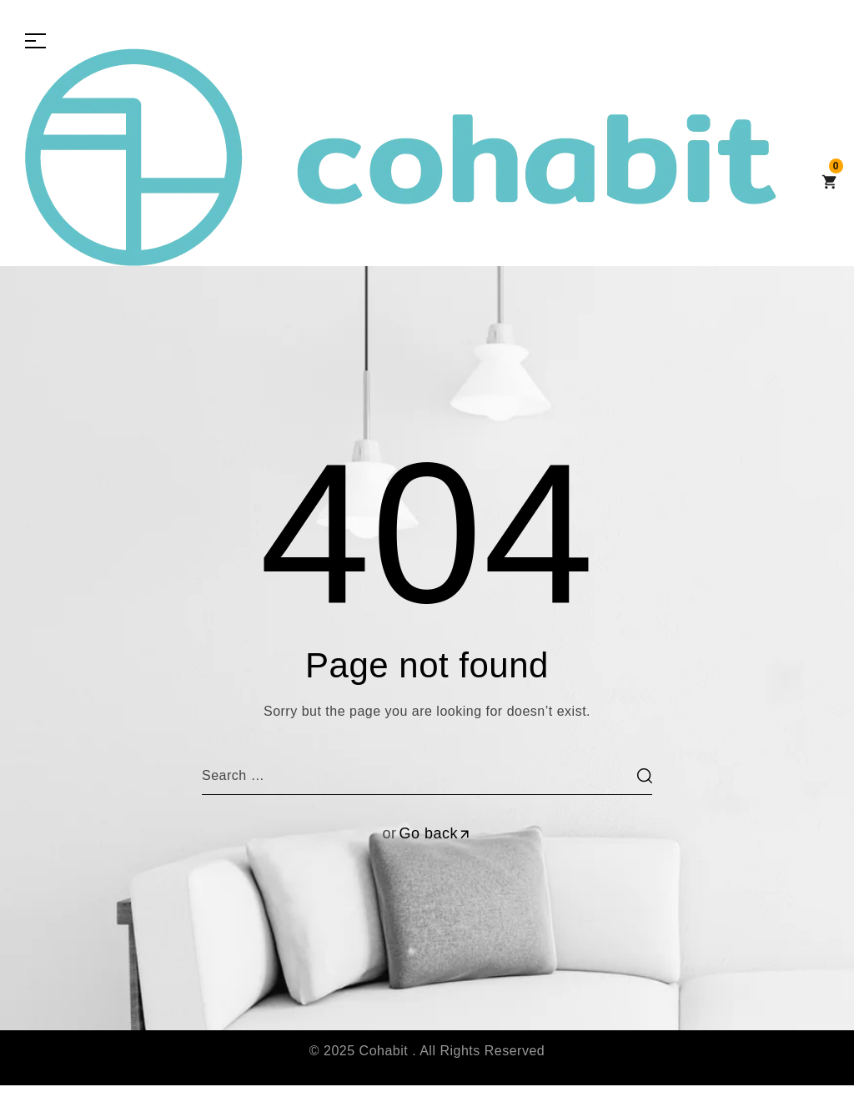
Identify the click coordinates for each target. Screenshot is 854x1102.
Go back (435, 833)
